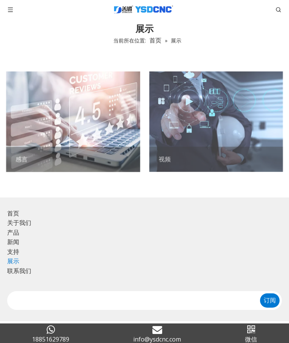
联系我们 (19, 271)
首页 (13, 213)
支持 (13, 251)
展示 (13, 261)
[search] (130, 300)
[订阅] (270, 300)
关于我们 (19, 223)
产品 (13, 232)
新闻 (13, 242)
